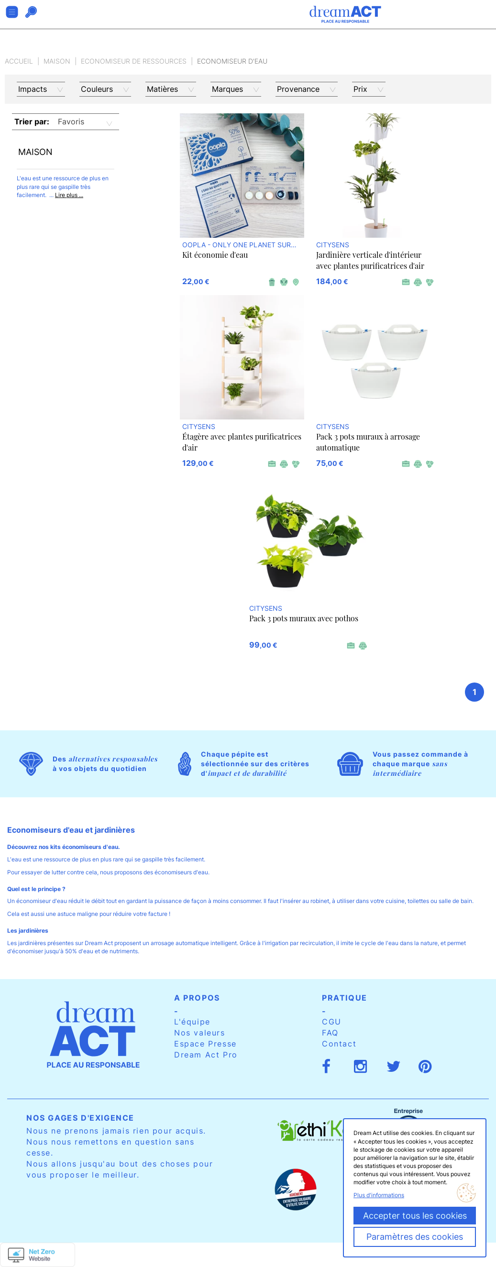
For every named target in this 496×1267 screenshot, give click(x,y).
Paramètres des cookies (414, 1237)
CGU (332, 1021)
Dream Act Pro (206, 1054)
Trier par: (31, 121)
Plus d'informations (378, 1195)
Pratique (344, 998)
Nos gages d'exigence (80, 1118)
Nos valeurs (199, 1032)
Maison (57, 61)
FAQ (330, 1032)
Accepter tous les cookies (415, 1216)
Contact (339, 1043)
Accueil (19, 61)
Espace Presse (205, 1043)
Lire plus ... (69, 194)
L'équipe (192, 1021)
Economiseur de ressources (134, 61)
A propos (197, 998)
